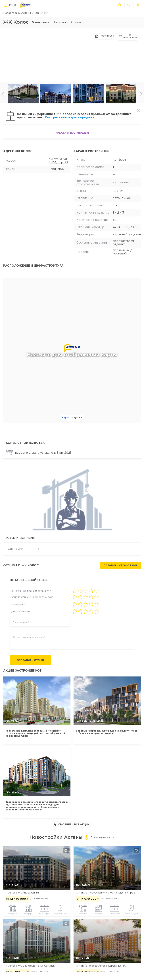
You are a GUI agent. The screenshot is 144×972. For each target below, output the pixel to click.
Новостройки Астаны (17, 13)
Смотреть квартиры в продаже (69, 117)
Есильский (56, 169)
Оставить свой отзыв (120, 566)
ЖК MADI (12, 958)
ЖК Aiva (12, 885)
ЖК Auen (83, 885)
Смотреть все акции (71, 824)
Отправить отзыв (31, 660)
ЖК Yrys (82, 958)
